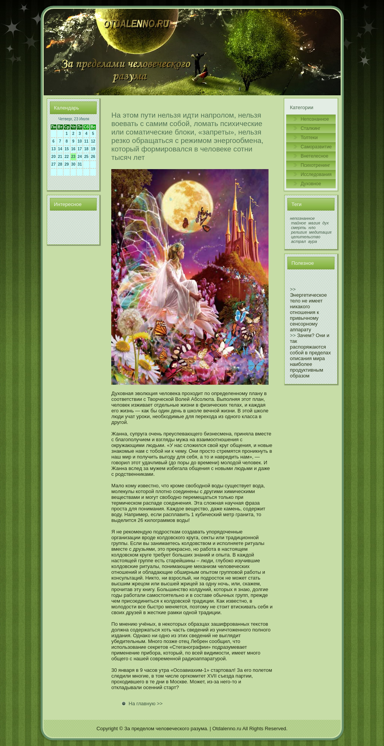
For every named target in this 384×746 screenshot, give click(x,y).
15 (66, 149)
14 (60, 149)
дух (325, 223)
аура (312, 241)
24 (79, 157)
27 (53, 164)
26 (93, 157)
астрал (298, 241)
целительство (305, 236)
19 (93, 149)
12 (93, 141)
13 (53, 149)
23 (73, 157)
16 (73, 149)
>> (293, 289)
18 (86, 149)
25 (86, 157)
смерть (299, 227)
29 (66, 164)
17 (79, 149)
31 (79, 164)
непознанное (302, 218)
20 (53, 157)
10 (79, 141)
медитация (320, 232)
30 (73, 164)
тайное (298, 223)
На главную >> (146, 703)
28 (60, 164)
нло (311, 227)
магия (314, 223)
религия (299, 232)
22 (66, 157)
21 (60, 157)
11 (86, 141)
